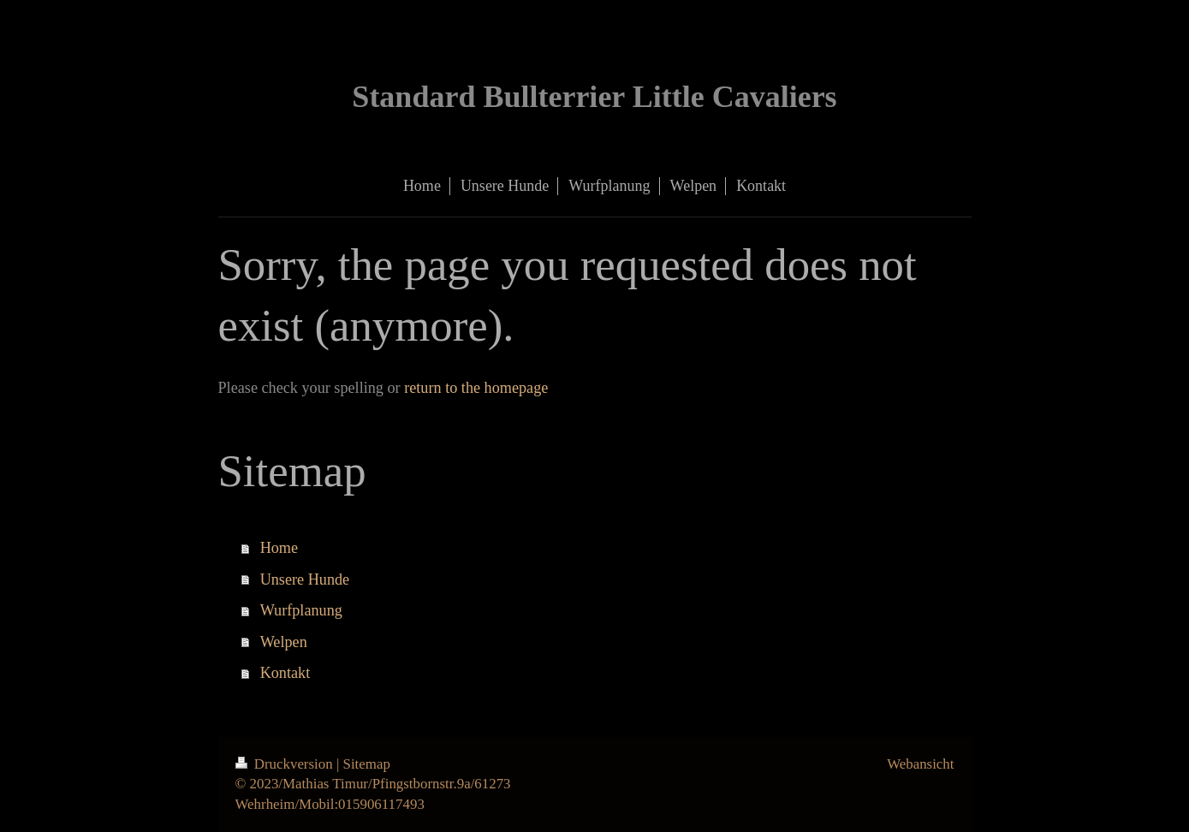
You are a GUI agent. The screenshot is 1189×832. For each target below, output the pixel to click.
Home (279, 547)
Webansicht (920, 764)
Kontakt (285, 672)
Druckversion (285, 764)
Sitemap (366, 764)
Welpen (283, 642)
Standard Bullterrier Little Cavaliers (594, 97)
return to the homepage (476, 387)
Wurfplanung (301, 610)
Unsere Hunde (305, 579)
